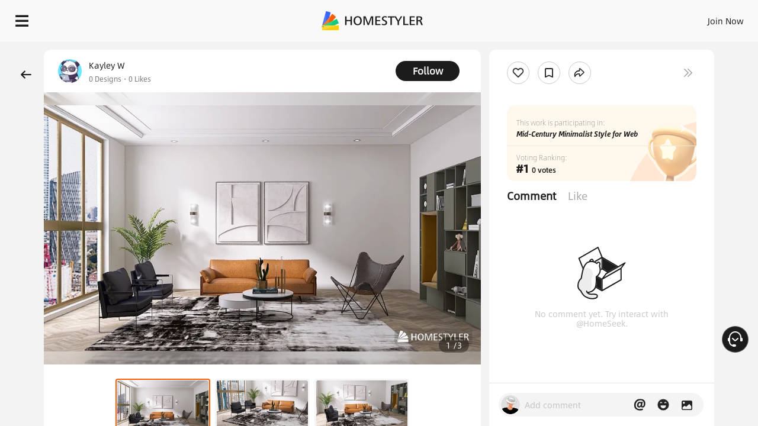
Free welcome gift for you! (550, 47)
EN (654, 17)
